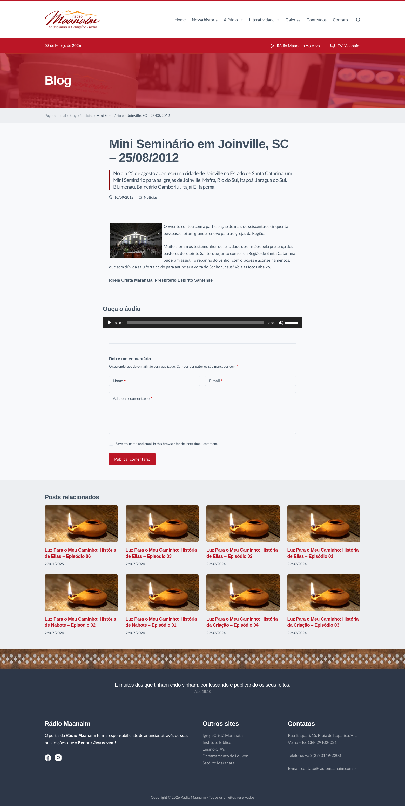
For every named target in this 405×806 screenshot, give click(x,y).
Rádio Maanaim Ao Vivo (294, 45)
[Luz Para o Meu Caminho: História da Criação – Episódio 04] (243, 592)
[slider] (195, 322)
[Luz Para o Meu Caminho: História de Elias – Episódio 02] (243, 523)
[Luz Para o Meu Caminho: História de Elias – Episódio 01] (324, 523)
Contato (340, 19)
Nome (119, 380)
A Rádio (234, 20)
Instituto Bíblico (217, 742)
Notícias (86, 115)
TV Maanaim (344, 45)
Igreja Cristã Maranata (223, 735)
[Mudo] (281, 322)
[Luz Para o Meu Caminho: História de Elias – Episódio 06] (81, 523)
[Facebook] (48, 757)
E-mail (215, 380)
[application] (202, 322)
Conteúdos (317, 19)
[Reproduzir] (109, 322)
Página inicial (55, 115)
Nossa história (205, 19)
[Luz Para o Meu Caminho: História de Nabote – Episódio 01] (162, 592)
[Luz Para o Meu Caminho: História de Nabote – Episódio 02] (81, 592)
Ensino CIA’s (214, 749)
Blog (73, 115)
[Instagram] (58, 757)
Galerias (293, 19)
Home (180, 19)
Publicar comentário (132, 459)
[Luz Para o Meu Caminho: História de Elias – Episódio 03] (162, 523)
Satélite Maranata (218, 762)
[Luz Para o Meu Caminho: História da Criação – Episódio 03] (324, 592)
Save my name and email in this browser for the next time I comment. (167, 444)
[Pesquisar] (358, 20)
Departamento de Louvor (225, 755)
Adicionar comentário (132, 398)
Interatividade (265, 20)
